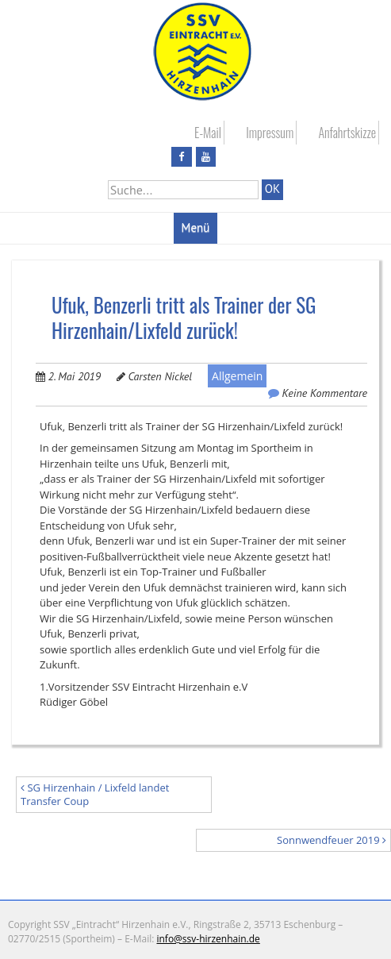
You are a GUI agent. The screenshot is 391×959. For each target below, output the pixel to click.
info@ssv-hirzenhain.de (207, 939)
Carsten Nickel (160, 376)
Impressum (269, 132)
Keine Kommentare (324, 393)
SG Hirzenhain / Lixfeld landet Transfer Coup (95, 794)
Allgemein (237, 375)
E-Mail (207, 132)
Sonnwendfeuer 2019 (331, 840)
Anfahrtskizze (347, 132)
